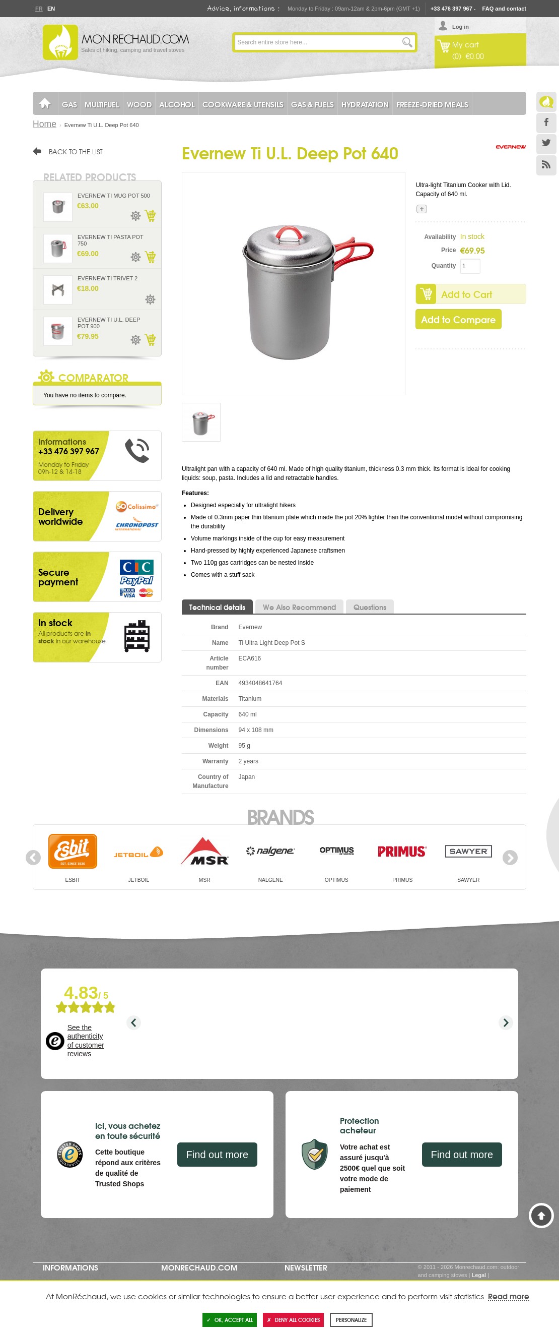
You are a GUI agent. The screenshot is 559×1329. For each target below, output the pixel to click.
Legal (478, 1275)
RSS (546, 165)
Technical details (217, 607)
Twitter (546, 144)
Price (448, 250)
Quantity (444, 265)
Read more (508, 1296)
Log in (460, 27)
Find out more (217, 1154)
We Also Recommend (299, 607)
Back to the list (76, 151)
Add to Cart (466, 294)
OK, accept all (229, 1319)
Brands (280, 815)
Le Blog (546, 102)
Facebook (546, 123)
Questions (370, 607)
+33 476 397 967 (451, 9)
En (50, 9)
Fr (38, 9)
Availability (440, 236)
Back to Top (541, 1215)
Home (44, 124)
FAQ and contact (504, 9)
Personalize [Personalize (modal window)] (351, 1319)
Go (407, 42)
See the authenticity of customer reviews (85, 1040)
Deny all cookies (293, 1319)
